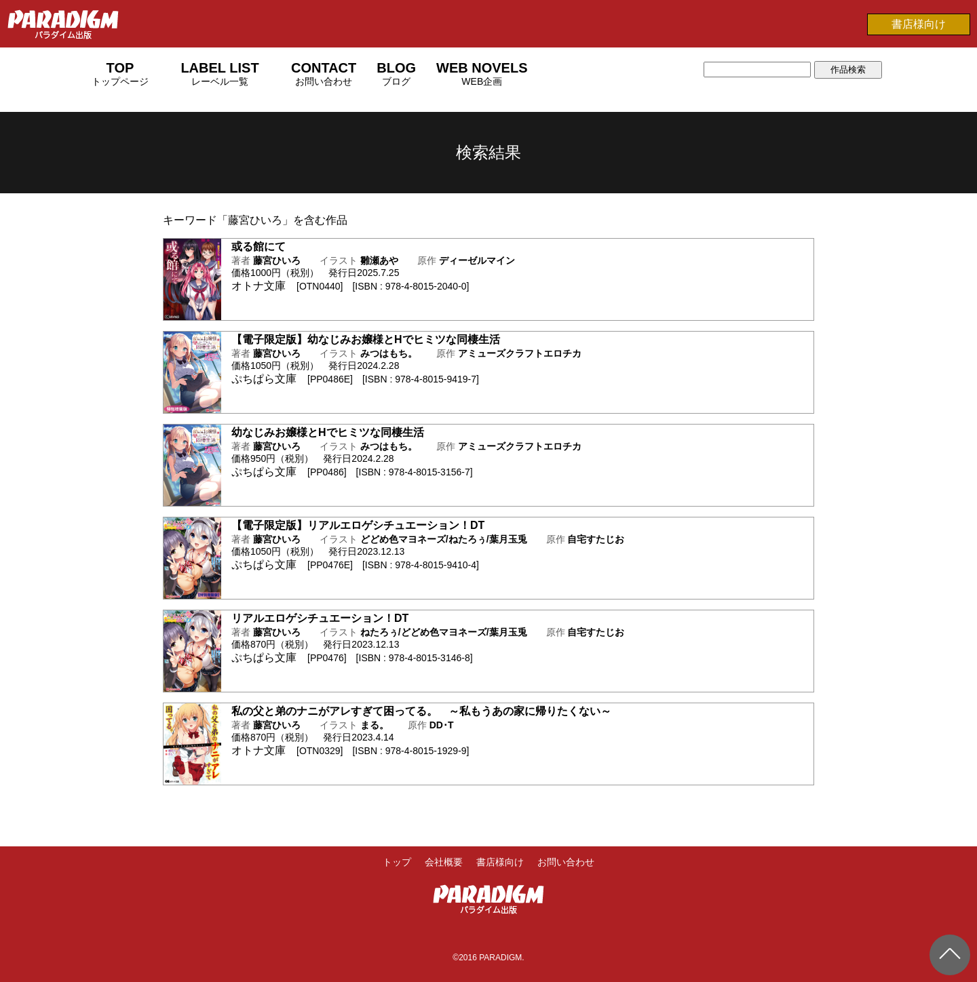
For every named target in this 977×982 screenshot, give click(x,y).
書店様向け (919, 24)
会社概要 (444, 862)
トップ (397, 862)
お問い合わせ (565, 862)
